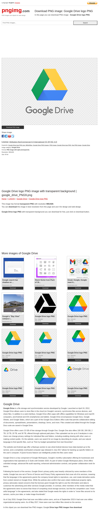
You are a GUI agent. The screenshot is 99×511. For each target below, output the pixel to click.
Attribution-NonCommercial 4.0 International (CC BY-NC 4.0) (33, 142)
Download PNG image (12, 127)
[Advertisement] (49, 42)
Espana (17, 3)
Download (13, 288)
